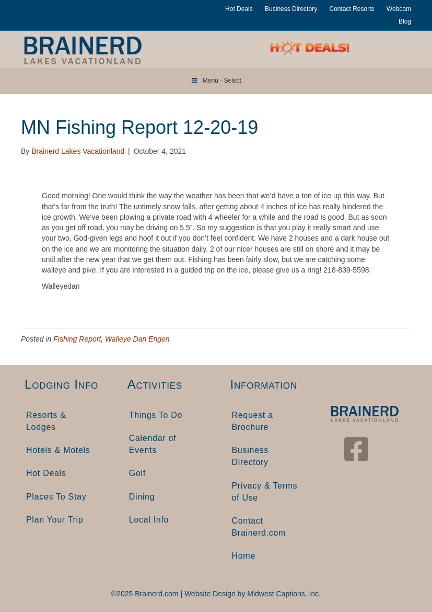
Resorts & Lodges (46, 421)
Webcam (399, 9)
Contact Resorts (351, 9)
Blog (405, 21)
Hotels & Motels (58, 450)
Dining (142, 496)
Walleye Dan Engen (137, 339)
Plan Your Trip (54, 519)
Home (243, 555)
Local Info (149, 519)
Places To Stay (56, 496)
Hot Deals (239, 9)
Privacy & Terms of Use (265, 491)
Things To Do (155, 415)
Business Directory (291, 9)
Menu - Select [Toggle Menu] (216, 80)
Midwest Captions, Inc (283, 594)
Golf (137, 473)
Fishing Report (77, 339)
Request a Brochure (252, 421)
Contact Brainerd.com (259, 526)
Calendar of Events (152, 444)
